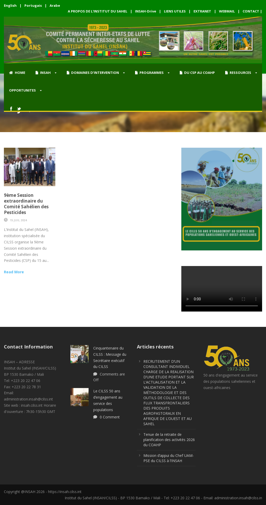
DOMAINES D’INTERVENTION (93, 72)
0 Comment (110, 417)
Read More (14, 271)
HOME (17, 72)
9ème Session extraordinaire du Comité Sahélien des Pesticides (26, 203)
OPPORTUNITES (22, 90)
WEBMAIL (227, 11)
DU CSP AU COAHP (197, 72)
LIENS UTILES (175, 11)
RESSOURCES (238, 72)
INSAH (43, 72)
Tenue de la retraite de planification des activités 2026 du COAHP (169, 439)
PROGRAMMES (149, 72)
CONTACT (251, 11)
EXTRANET (202, 11)
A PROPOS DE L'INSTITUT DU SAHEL (97, 11)
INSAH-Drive (145, 11)
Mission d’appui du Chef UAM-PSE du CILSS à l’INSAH (168, 458)
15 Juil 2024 (18, 220)
